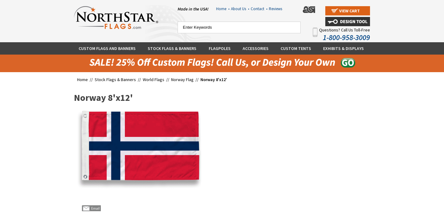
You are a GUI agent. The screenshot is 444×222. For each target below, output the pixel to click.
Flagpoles (220, 48)
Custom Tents (296, 48)
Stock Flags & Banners (172, 48)
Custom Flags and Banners (107, 48)
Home (222, 8)
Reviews (275, 8)
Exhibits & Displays (343, 48)
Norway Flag (182, 79)
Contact (259, 8)
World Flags (153, 79)
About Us (240, 8)
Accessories (256, 48)
